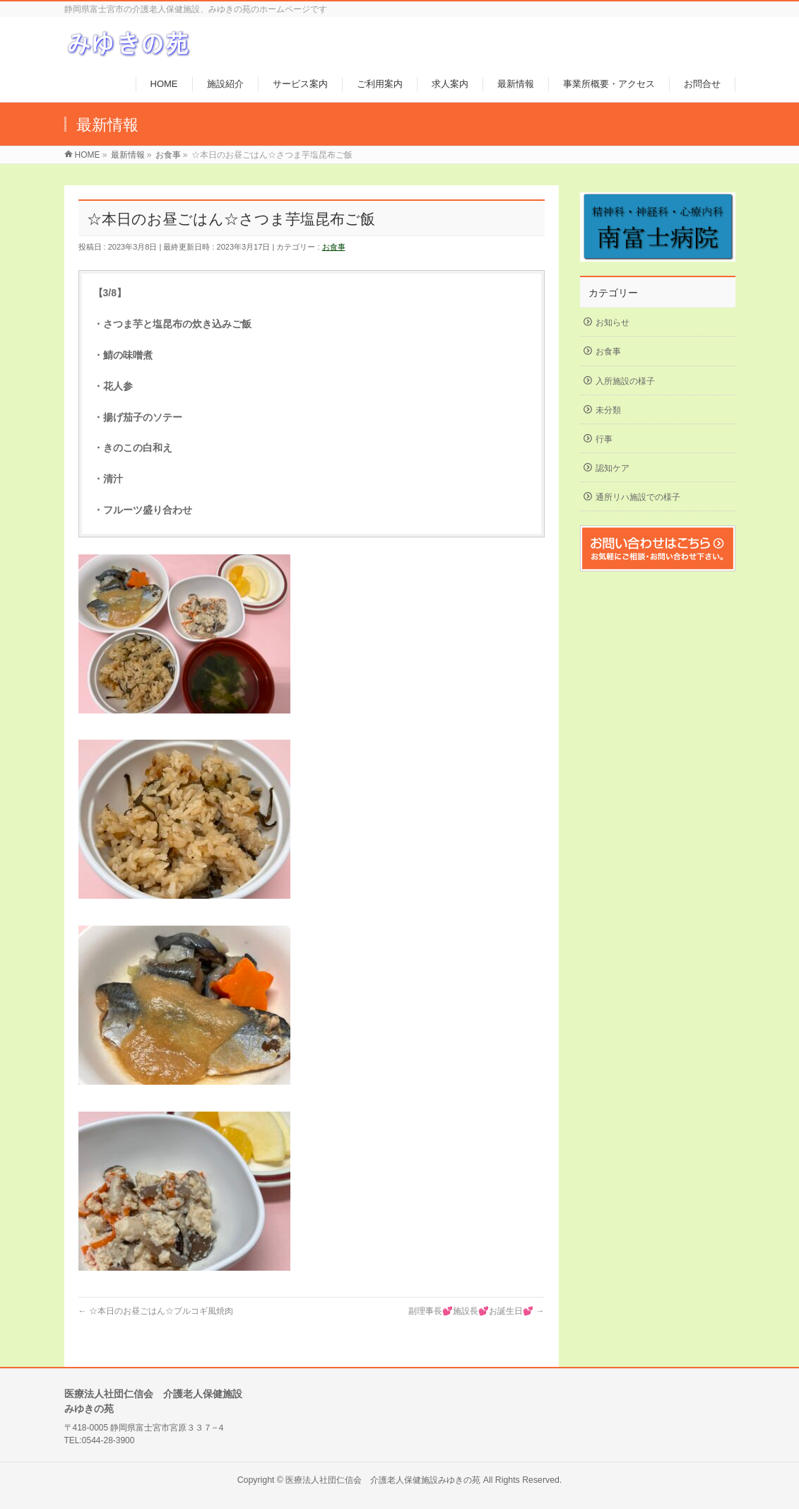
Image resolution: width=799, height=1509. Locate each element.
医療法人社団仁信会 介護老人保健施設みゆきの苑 (382, 1480)
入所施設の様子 (625, 381)
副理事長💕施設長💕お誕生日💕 (476, 1311)
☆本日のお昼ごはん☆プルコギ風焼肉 (155, 1311)
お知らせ (612, 322)
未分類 (608, 410)
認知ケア (612, 468)
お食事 (333, 247)
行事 (604, 439)
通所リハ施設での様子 (638, 497)
